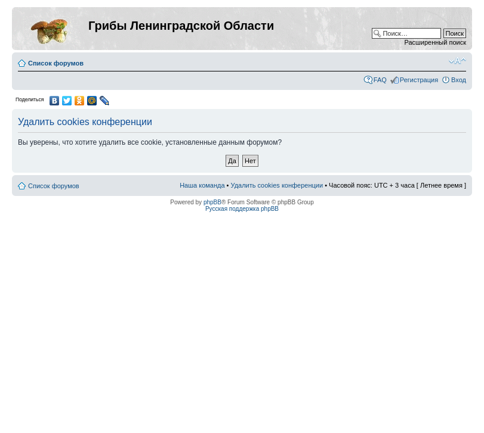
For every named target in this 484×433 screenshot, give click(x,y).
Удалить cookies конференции (277, 185)
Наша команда (202, 185)
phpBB (212, 202)
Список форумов (56, 63)
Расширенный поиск (435, 42)
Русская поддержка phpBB (242, 208)
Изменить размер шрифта (457, 60)
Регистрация (419, 79)
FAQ (380, 79)
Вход (458, 79)
